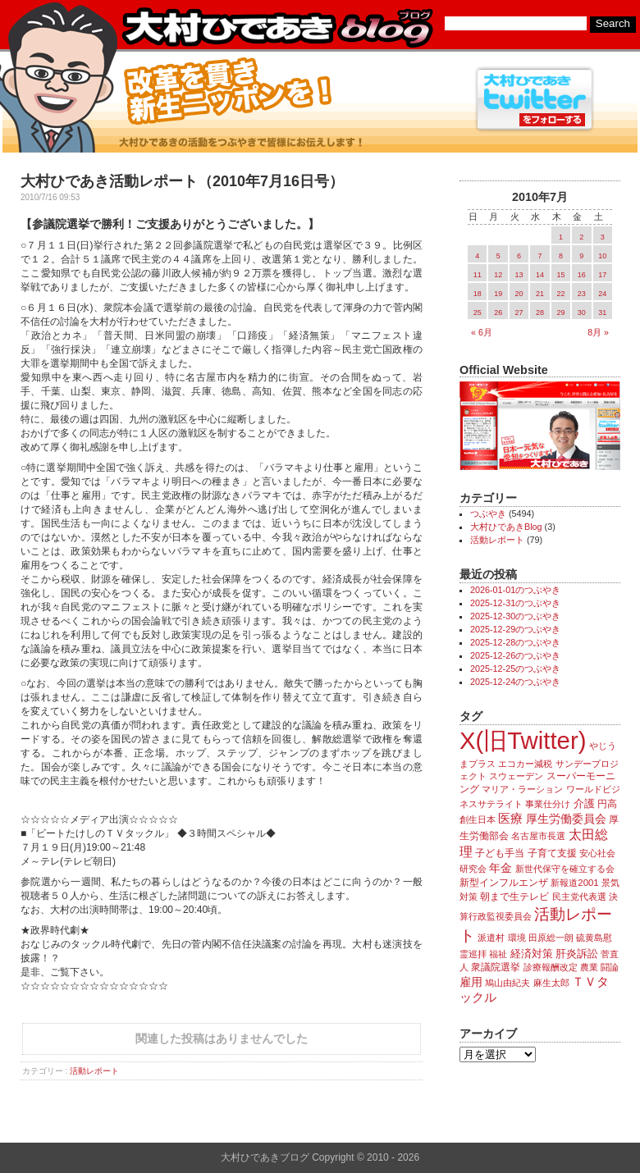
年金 (500, 868)
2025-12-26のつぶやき (515, 655)
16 (582, 275)
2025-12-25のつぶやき (515, 668)
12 (498, 275)
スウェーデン (516, 776)
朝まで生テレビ (514, 896)
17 (602, 275)
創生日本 (477, 819)
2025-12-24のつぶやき (515, 682)
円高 (607, 804)
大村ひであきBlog (506, 527)
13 (519, 275)
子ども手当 (499, 853)
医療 (510, 818)
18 (477, 294)
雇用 (470, 981)
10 (602, 256)
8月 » (598, 332)
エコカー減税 (525, 764)
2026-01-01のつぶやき (515, 590)
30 (582, 312)
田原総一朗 (551, 938)
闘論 (610, 967)
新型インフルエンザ (503, 882)
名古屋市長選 (538, 836)
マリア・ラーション (522, 789)
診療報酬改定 (550, 967)
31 (602, 312)
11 (477, 275)
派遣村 (491, 938)
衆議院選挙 (495, 967)
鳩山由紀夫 (507, 983)
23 (582, 294)
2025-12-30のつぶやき (515, 616)
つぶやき (488, 513)
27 (519, 312)
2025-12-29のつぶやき (515, 629)
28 (540, 312)
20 (519, 294)
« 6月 (481, 332)
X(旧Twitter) (522, 740)
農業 (589, 967)
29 (560, 312)
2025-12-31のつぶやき (515, 603)
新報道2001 (574, 883)
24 (602, 294)
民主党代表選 (579, 896)
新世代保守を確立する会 (565, 869)
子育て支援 (552, 853)
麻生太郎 (551, 983)
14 (540, 275)
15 (560, 275)
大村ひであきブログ (277, 27)
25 (477, 312)
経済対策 (531, 953)
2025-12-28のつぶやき (515, 642)
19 (498, 294)
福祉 (498, 954)
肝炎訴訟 (576, 953)
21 (540, 294)
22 (560, 294)
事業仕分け (547, 804)
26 (498, 312)
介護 (584, 803)
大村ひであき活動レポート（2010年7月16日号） (182, 181)
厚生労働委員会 (566, 819)
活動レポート (94, 1070)
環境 (517, 938)
